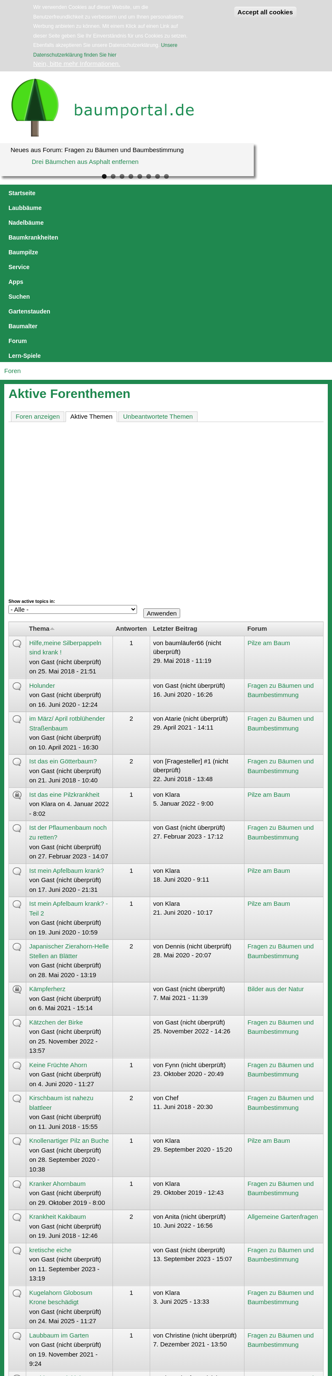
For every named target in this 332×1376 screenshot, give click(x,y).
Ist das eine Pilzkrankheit (64, 646)
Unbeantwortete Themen (158, 268)
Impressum (117, 1326)
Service (236, 193)
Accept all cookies (265, 12)
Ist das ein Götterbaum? (63, 613)
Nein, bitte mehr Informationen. (77, 63)
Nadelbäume (103, 193)
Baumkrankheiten (154, 193)
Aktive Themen (93, 268)
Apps (262, 193)
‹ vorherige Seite (82, 1286)
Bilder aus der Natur (275, 841)
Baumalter (73, 207)
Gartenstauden (29, 207)
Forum (105, 207)
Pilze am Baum (268, 495)
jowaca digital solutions (81, 1326)
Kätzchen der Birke (56, 874)
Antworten (131, 480)
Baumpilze (202, 193)
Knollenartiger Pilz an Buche (69, 992)
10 (207, 1286)
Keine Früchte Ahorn (58, 917)
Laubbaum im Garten (59, 1187)
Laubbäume (60, 193)
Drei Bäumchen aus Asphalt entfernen (85, 161)
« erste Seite (34, 1286)
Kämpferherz (47, 841)
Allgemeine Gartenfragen (282, 1068)
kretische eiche (50, 1102)
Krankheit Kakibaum (57, 1068)
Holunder (42, 537)
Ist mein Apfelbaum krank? (66, 722)
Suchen (289, 193)
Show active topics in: (31, 453)
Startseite (22, 193)
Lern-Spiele (139, 207)
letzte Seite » (296, 1286)
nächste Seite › (251, 1286)
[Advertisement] (166, 346)
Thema (42, 480)
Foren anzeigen (38, 268)
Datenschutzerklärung (151, 1326)
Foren (12, 222)
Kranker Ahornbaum (57, 1035)
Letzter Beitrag (175, 480)
